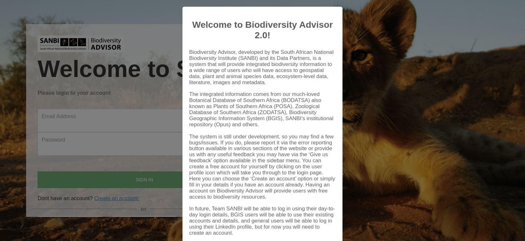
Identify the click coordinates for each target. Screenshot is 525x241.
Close (321, 221)
